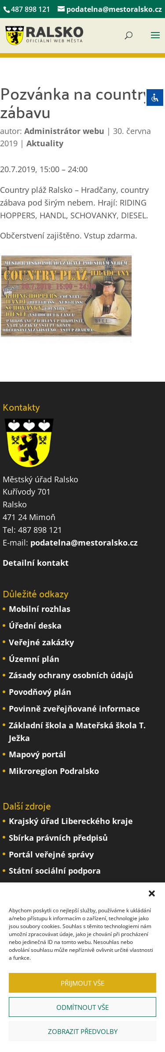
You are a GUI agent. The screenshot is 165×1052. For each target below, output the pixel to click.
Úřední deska (35, 625)
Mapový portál (37, 754)
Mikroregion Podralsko (54, 771)
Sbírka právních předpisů (58, 837)
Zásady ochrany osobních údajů (71, 675)
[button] (151, 893)
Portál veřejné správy (51, 854)
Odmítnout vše (82, 1007)
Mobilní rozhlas (39, 609)
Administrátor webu (64, 131)
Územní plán (34, 659)
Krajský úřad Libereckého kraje (71, 821)
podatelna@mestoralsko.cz (84, 542)
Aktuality (44, 143)
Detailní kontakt (36, 562)
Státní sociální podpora (55, 870)
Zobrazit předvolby (82, 1031)
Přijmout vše (82, 983)
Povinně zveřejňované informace (74, 708)
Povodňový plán (40, 692)
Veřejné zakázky (41, 642)
